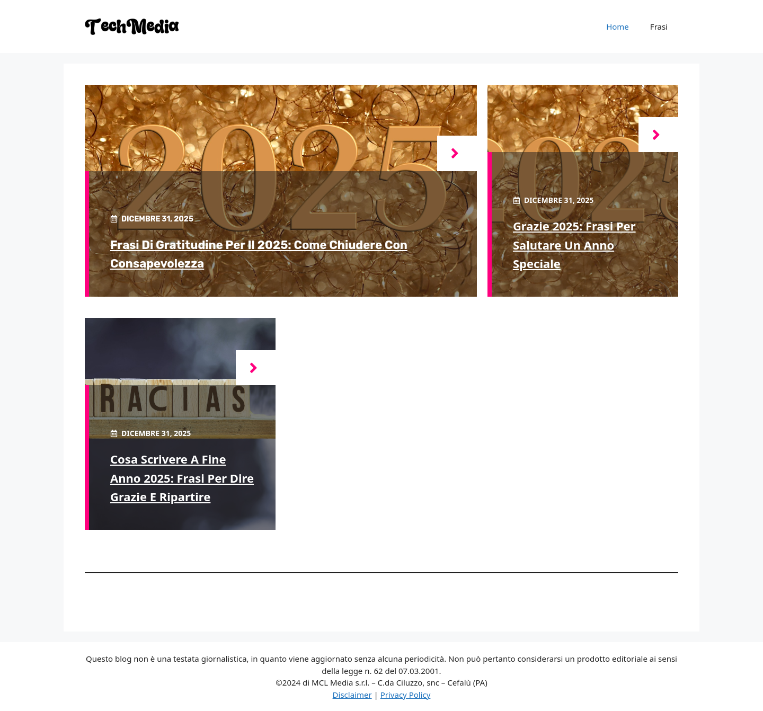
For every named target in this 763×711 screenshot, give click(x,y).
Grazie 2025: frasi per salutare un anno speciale (574, 244)
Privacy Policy (405, 694)
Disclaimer (352, 694)
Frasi (659, 26)
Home (617, 26)
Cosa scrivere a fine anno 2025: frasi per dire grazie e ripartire (182, 477)
